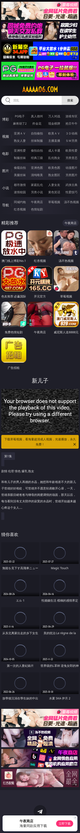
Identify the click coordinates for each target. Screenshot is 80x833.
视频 (5, 136)
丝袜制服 (37, 141)
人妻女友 (54, 185)
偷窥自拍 (20, 168)
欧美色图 (54, 168)
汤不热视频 (71, 202)
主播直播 (54, 141)
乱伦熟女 (54, 158)
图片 (5, 170)
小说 (5, 188)
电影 (5, 153)
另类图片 (71, 175)
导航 (5, 205)
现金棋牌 (54, 123)
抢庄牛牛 (71, 123)
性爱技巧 (71, 192)
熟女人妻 (20, 141)
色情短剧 (37, 209)
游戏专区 (71, 116)
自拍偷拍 (37, 133)
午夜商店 (37, 202)
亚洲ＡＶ (20, 133)
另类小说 (37, 192)
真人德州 (37, 116)
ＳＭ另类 (71, 141)
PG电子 (20, 116)
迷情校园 (20, 192)
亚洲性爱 (20, 150)
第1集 (8, 456)
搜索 (70, 100)
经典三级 (37, 158)
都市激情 (20, 185)
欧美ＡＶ (54, 133)
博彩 (5, 119)
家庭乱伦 (37, 185)
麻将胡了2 (20, 123)
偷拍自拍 (37, 150)
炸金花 (36, 123)
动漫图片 (71, 168)
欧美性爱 (71, 150)
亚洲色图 (37, 168)
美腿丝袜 (20, 175)
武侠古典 (71, 185)
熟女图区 (54, 175)
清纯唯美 (37, 175)
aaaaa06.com (40, 89)
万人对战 (54, 116)
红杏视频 (20, 209)
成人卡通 (54, 150)
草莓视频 (54, 202)
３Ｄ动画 (71, 133)
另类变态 (71, 158)
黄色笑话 (54, 192)
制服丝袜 (20, 158)
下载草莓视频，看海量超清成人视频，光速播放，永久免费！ (40, 442)
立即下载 (65, 823)
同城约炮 (20, 202)
